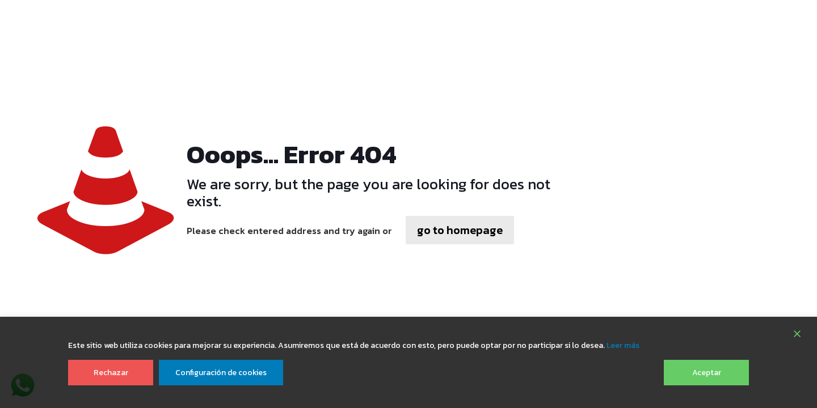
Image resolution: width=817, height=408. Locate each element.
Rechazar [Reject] (111, 373)
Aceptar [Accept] (706, 373)
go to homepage (460, 230)
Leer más (623, 345)
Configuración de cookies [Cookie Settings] (221, 373)
